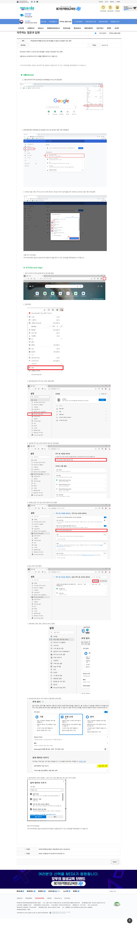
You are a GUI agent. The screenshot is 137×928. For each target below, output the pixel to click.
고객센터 (118, 1)
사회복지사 (30, 28)
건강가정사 (99, 28)
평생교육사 (77, 28)
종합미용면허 (88, 28)
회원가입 (112, 1)
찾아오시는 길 (58, 898)
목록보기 (115, 862)
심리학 (117, 28)
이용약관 (49, 898)
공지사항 (43, 22)
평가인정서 (67, 898)
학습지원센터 (102, 33)
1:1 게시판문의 (78, 22)
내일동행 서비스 (115, 22)
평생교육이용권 (103, 22)
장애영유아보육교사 (53, 28)
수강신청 (21, 28)
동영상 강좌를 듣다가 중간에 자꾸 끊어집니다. (52, 853)
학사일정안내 (52, 22)
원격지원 (101, 1)
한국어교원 (66, 28)
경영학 (109, 28)
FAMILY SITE (113, 891)
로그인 (106, 1)
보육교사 (41, 28)
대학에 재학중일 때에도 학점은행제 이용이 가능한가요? (54, 849)
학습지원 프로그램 (90, 22)
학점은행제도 (28, 898)
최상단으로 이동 (129, 920)
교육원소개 (19, 898)
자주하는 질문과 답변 (65, 22)
